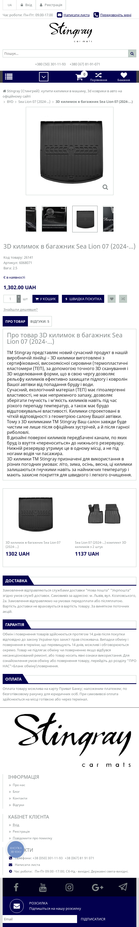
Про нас (16, 785)
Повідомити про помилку (30, 838)
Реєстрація (19, 831)
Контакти (17, 798)
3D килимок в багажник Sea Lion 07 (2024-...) (33, 544)
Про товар (15, 321)
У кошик (48, 298)
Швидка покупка (85, 298)
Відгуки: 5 (39, 321)
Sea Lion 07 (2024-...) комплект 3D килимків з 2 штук (100, 544)
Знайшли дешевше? (20, 309)
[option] (85, 219)
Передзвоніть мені (115, 14)
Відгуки (16, 805)
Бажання (123, 77)
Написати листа (77, 14)
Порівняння (98, 77)
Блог (14, 791)
